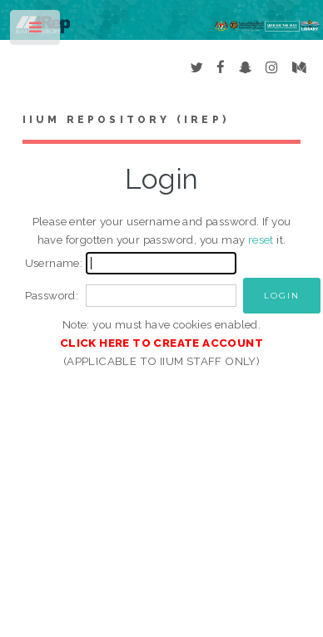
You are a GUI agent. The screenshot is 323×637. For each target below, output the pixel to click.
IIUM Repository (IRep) (125, 120)
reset (261, 239)
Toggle (36, 31)
